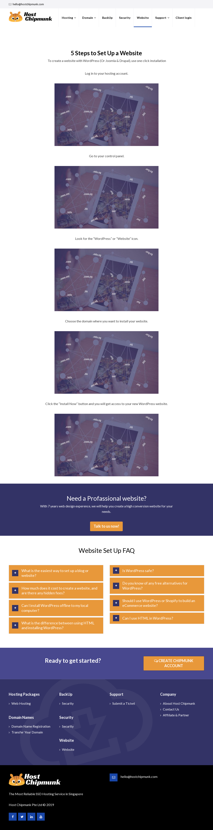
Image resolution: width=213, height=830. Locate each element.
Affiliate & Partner (176, 715)
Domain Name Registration (30, 726)
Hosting (67, 17)
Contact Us (171, 709)
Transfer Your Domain (27, 732)
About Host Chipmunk (179, 703)
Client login (184, 17)
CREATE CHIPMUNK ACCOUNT (173, 663)
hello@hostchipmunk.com (28, 4)
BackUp (107, 17)
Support (160, 17)
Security (124, 17)
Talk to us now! (106, 526)
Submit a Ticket (123, 703)
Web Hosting (21, 703)
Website (143, 17)
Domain (87, 17)
